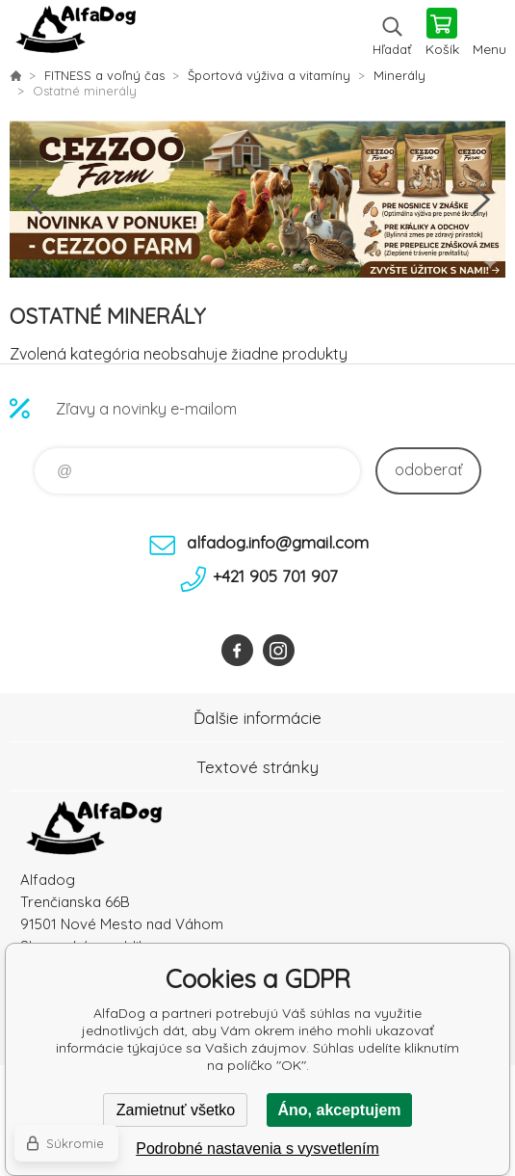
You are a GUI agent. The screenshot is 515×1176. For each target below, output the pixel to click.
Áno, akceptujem (338, 1110)
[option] (257, 200)
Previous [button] (34, 199)
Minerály (399, 75)
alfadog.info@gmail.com (278, 542)
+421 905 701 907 (275, 576)
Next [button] (481, 199)
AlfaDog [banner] (76, 33)
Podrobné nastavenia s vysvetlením (257, 1148)
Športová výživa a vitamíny (269, 75)
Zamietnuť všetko (175, 1110)
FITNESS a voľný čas (104, 75)
